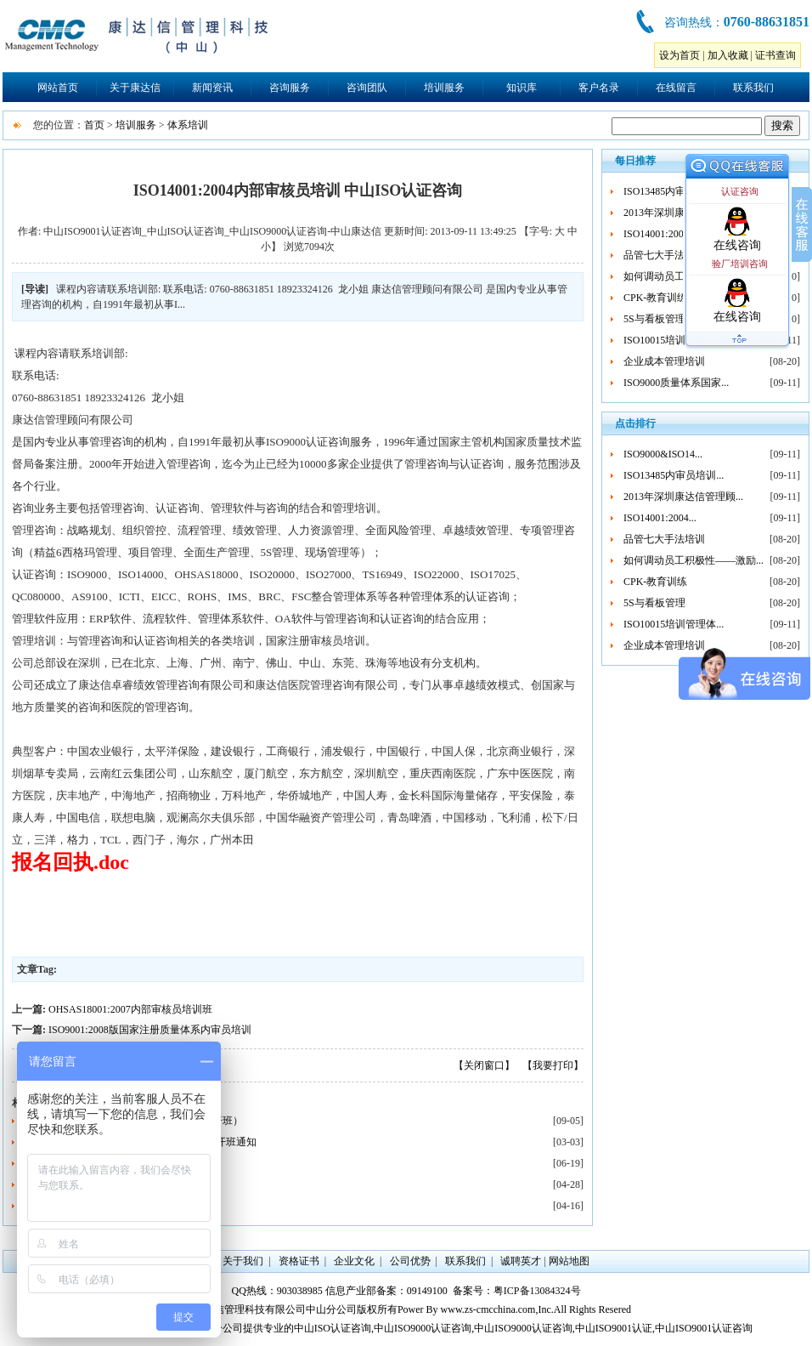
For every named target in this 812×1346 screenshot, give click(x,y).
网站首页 (57, 88)
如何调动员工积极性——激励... (693, 560)
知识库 (521, 88)
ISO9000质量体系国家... (676, 383)
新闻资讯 (212, 88)
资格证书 (299, 1261)
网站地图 (569, 1261)
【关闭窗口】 (484, 1065)
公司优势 (410, 1261)
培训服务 (444, 88)
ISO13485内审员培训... (673, 191)
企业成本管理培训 (664, 361)
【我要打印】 (553, 1065)
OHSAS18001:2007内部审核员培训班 (130, 1009)
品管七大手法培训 (664, 255)
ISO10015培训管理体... (673, 340)
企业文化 (354, 1261)
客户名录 (598, 88)
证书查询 (775, 55)
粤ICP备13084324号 (537, 1291)
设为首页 (679, 55)
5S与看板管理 (654, 319)
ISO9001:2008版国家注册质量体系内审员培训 (149, 1030)
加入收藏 (728, 55)
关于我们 (243, 1261)
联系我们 (753, 88)
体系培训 (187, 125)
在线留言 (676, 88)
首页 (94, 125)
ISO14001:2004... (659, 234)
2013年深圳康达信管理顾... (683, 497)
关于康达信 (135, 88)
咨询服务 (289, 88)
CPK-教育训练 (655, 298)
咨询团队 (367, 88)
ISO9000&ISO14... (662, 454)
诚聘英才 (520, 1261)
